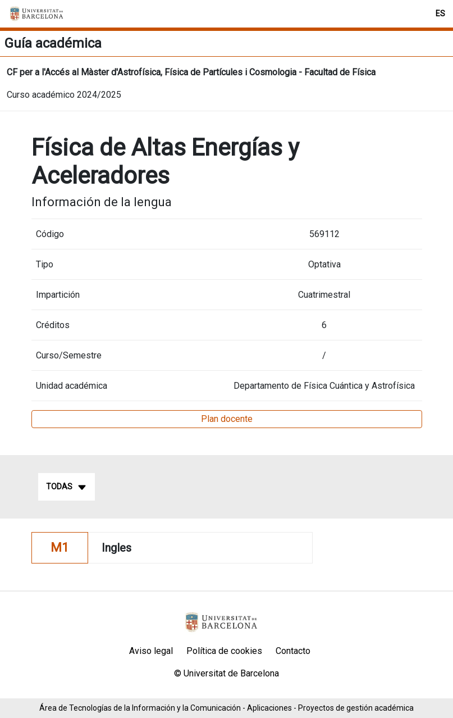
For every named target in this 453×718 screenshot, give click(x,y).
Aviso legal (151, 651)
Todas (66, 487)
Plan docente (227, 418)
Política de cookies (224, 651)
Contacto (293, 651)
